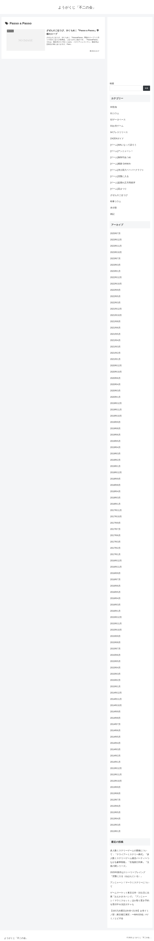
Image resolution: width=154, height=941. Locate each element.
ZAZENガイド (117, 138)
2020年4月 (115, 384)
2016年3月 (115, 604)
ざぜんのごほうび (119, 195)
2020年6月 (115, 378)
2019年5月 (115, 441)
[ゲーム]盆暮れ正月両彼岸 (122, 182)
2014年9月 (115, 711)
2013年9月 (115, 787)
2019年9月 (115, 422)
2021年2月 (115, 353)
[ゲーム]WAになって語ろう (123, 145)
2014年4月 (115, 743)
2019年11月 (116, 409)
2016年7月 (115, 579)
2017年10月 (116, 516)
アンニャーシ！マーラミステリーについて (129, 884)
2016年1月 (115, 611)
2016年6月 (115, 586)
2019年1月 (115, 466)
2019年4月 (115, 447)
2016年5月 (115, 592)
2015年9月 (115, 636)
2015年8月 (115, 642)
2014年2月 (115, 755)
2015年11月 (116, 623)
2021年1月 (115, 359)
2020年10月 (116, 372)
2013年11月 (116, 774)
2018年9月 (115, 479)
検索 (112, 83)
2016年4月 (115, 598)
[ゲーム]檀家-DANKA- (120, 164)
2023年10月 (116, 252)
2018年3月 (115, 497)
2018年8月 (115, 485)
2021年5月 (115, 334)
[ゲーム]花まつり (118, 189)
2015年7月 (115, 648)
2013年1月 (115, 831)
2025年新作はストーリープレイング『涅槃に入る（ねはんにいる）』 (127, 874)
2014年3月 (115, 749)
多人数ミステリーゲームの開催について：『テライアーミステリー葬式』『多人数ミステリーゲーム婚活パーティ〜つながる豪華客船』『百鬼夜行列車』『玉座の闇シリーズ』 (129, 858)
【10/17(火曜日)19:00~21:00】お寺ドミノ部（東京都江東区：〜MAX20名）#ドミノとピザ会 (129, 915)
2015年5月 (115, 661)
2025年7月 (115, 233)
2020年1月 (115, 397)
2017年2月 (115, 548)
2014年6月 (115, 730)
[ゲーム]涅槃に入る (119, 176)
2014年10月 (116, 705)
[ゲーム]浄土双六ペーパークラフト (127, 170)
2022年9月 (115, 290)
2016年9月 (115, 573)
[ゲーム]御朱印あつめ (120, 157)
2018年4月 (115, 491)
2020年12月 (116, 365)
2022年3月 (115, 302)
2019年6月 (115, 435)
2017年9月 (115, 523)
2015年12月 (116, 617)
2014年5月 (115, 737)
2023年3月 (115, 265)
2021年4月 (115, 340)
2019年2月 (115, 460)
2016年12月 (116, 560)
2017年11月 (116, 510)
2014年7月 (115, 724)
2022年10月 (116, 284)
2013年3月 (115, 825)
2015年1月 (115, 686)
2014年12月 (116, 693)
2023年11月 (116, 246)
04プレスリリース (119, 132)
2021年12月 (116, 309)
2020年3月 (115, 390)
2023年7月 (115, 258)
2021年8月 (115, 321)
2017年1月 (115, 554)
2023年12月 (116, 239)
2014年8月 (115, 718)
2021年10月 (116, 315)
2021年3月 (115, 346)
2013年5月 (115, 812)
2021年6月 (115, 327)
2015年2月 (115, 680)
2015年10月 (116, 630)
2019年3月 (115, 453)
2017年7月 (115, 529)
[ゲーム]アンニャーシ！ (121, 151)
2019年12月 (116, 403)
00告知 (113, 107)
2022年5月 (115, 296)
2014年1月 (115, 762)
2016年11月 (116, 567)
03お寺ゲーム (116, 126)
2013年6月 (115, 806)
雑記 (112, 214)
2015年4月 (115, 667)
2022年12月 (116, 277)
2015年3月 (115, 674)
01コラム (114, 113)
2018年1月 (115, 504)
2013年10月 (116, 781)
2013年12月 (116, 768)
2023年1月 (115, 271)
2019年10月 (116, 416)
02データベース (118, 119)
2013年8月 (115, 793)
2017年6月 (115, 535)
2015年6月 (115, 655)
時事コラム (115, 201)
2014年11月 (116, 699)
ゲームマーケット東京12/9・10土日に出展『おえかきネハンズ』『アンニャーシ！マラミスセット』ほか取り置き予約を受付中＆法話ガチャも (129, 899)
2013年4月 (115, 818)
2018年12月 (116, 472)
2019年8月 (115, 428)
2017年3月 (115, 542)
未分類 (113, 207)
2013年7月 (115, 800)
